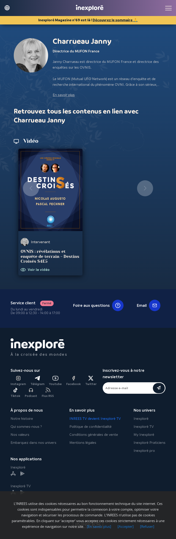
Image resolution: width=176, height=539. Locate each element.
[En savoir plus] (99, 526)
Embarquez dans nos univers (33, 443)
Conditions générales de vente (93, 435)
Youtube (55, 381)
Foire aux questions (98, 305)
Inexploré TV (144, 427)
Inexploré (141, 418)
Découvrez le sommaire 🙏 (115, 20)
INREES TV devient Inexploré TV (95, 418)
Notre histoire (22, 418)
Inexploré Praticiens (149, 443)
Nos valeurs (20, 435)
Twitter (90, 381)
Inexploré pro (144, 451)
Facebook (73, 381)
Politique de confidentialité (90, 427)
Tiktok (15, 393)
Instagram (18, 381)
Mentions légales (82, 443)
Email (148, 305)
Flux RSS (48, 393)
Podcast (31, 393)
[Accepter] (126, 526)
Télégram (37, 381)
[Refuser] (147, 526)
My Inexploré (144, 435)
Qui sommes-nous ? (26, 427)
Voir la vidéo (39, 270)
